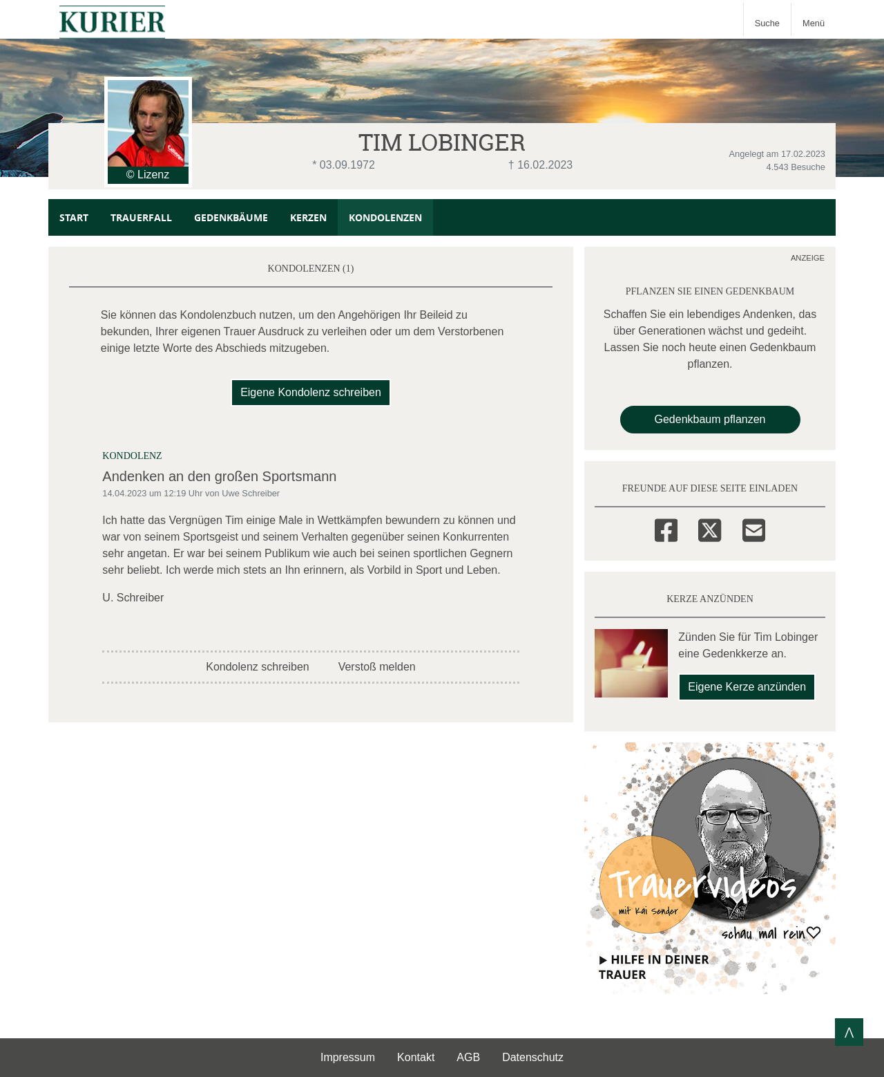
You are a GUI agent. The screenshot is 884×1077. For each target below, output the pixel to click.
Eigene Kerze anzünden (747, 687)
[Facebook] (666, 528)
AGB (468, 1057)
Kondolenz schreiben (257, 667)
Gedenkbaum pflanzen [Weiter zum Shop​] (710, 419)
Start (73, 217)
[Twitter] (709, 528)
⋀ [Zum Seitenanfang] (849, 1032)
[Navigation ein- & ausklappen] (813, 19)
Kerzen (308, 217)
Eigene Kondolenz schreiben (310, 392)
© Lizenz (147, 174)
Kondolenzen (385, 217)
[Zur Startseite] (112, 19)
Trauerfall (141, 217)
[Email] (753, 528)
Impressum (347, 1057)
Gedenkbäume (231, 217)
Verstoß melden (377, 667)
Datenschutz (533, 1057)
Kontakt (415, 1057)
